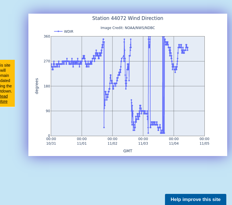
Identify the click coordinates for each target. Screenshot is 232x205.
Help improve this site (196, 199)
